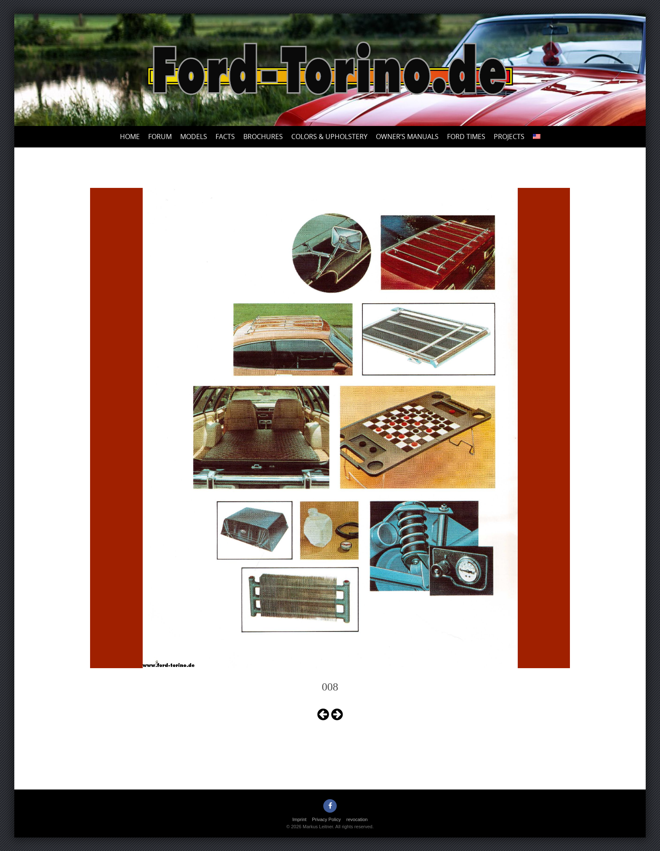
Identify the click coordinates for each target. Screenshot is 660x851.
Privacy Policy (326, 819)
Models (193, 136)
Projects (509, 136)
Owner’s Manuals (407, 136)
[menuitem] (537, 136)
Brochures (263, 136)
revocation (357, 819)
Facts (225, 136)
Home (130, 136)
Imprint (300, 819)
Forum (160, 136)
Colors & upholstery (329, 136)
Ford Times (466, 136)
